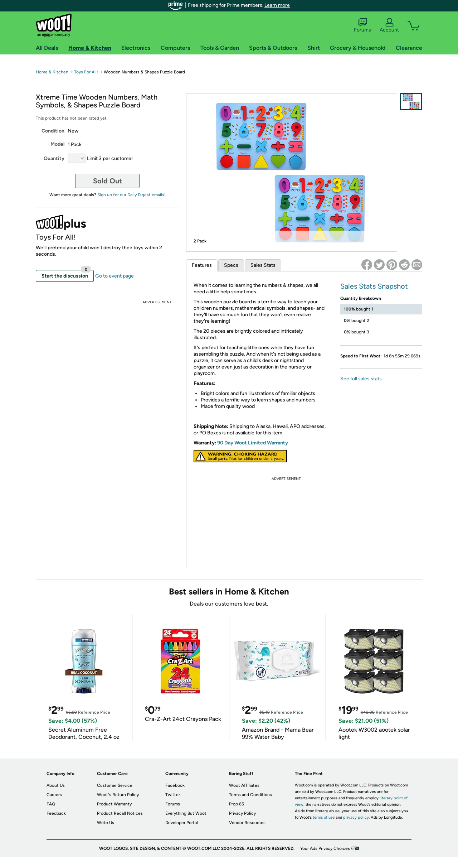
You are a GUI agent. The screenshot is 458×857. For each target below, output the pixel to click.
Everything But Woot (185, 813)
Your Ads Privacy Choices (325, 848)
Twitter (172, 794)
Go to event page (114, 276)
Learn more (277, 5)
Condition (53, 131)
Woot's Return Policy (118, 794)
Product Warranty (114, 804)
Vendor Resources (247, 822)
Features (202, 265)
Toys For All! (86, 71)
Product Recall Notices (120, 813)
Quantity (54, 158)
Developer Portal (181, 822)
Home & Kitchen (52, 71)
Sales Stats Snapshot (374, 286)
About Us (56, 785)
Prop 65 (236, 804)
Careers (54, 794)
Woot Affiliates (244, 785)
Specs (231, 265)
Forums (362, 25)
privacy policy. (356, 817)
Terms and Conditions (250, 794)
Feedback (56, 813)
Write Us (105, 822)
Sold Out (107, 181)
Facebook (175, 785)
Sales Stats (263, 265)
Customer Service (114, 785)
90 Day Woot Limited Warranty (252, 443)
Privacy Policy (242, 813)
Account (389, 25)
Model (57, 144)
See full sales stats (361, 379)
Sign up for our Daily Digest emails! (131, 194)
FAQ (51, 804)
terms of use (324, 817)
